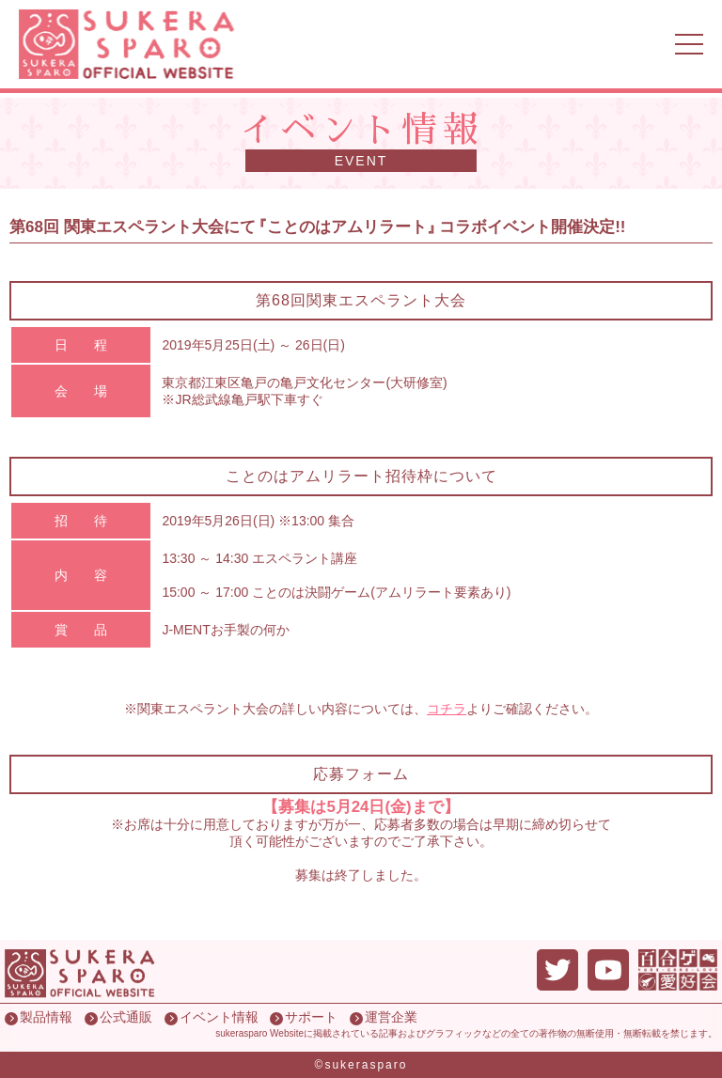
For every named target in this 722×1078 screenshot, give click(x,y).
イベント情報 (219, 1016)
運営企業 (391, 1016)
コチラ (446, 708)
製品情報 (46, 1016)
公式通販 (126, 1016)
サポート (311, 1016)
